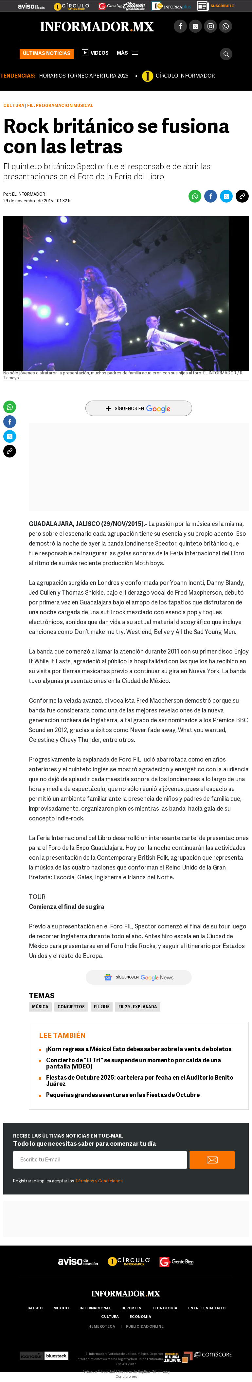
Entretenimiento (206, 1308)
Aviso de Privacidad (98, 1372)
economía (140, 1317)
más (127, 53)
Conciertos (71, 1007)
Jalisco (35, 1308)
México (61, 1308)
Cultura (13, 106)
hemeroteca (101, 1327)
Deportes (131, 1308)
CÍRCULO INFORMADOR (185, 76)
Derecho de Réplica (133, 1372)
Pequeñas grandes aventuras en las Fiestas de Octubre (123, 1095)
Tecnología (164, 1308)
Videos (95, 52)
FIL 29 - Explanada (137, 1007)
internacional (95, 1308)
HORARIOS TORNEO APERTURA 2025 (83, 76)
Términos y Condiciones (99, 1181)
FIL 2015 (101, 1007)
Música (40, 1007)
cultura (110, 1317)
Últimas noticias (46, 53)
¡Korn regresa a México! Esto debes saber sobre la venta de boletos (138, 1050)
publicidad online (145, 1327)
